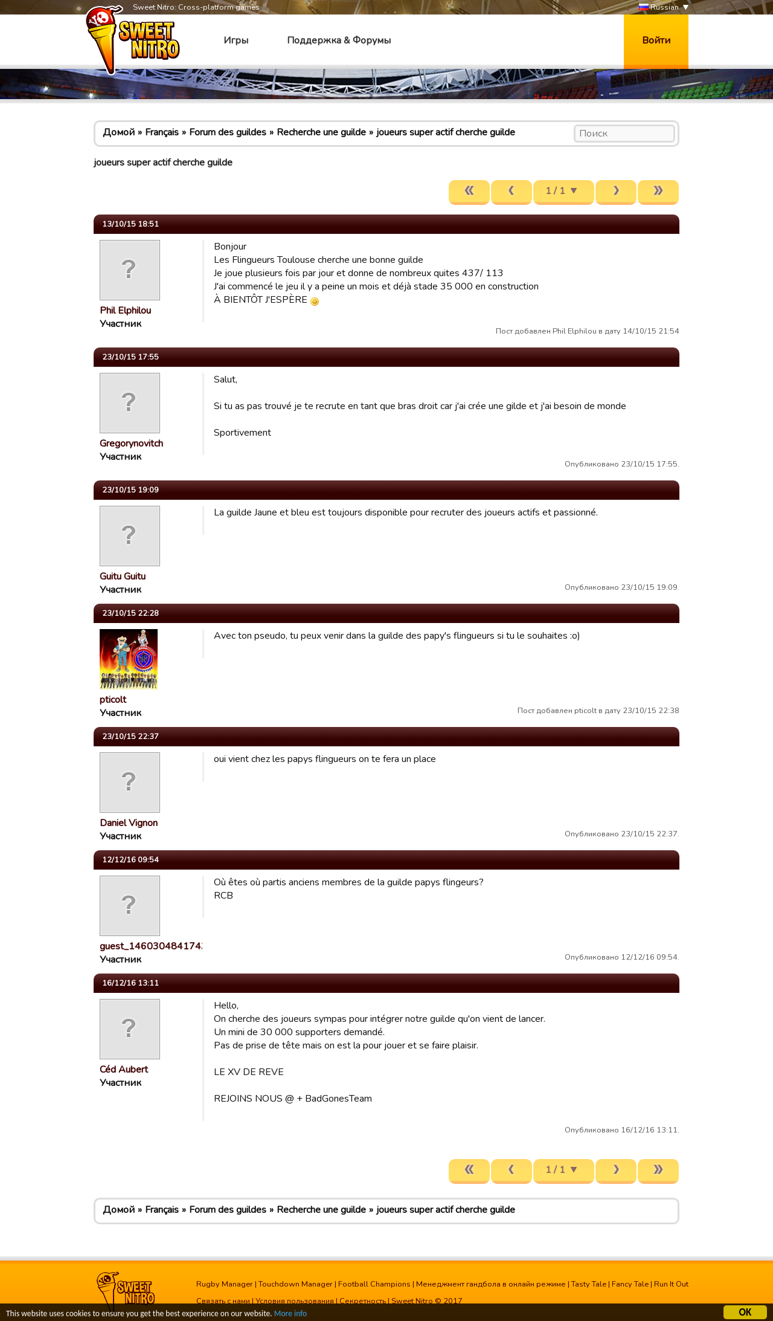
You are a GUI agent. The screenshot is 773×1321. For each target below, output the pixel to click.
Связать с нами (223, 1301)
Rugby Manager (224, 1284)
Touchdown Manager (295, 1284)
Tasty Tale (588, 1284)
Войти (656, 40)
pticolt (113, 699)
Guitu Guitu (123, 576)
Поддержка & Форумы (339, 40)
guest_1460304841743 (153, 946)
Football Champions (374, 1284)
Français (162, 132)
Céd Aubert (124, 1069)
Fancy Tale (630, 1284)
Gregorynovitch (131, 443)
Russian (659, 7)
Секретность (362, 1301)
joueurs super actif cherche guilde (445, 132)
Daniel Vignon (129, 823)
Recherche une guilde (321, 132)
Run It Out (671, 1284)
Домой (119, 132)
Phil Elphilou (125, 310)
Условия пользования (294, 1301)
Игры (235, 40)
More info (290, 1315)
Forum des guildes (227, 132)
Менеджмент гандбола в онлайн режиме (491, 1284)
